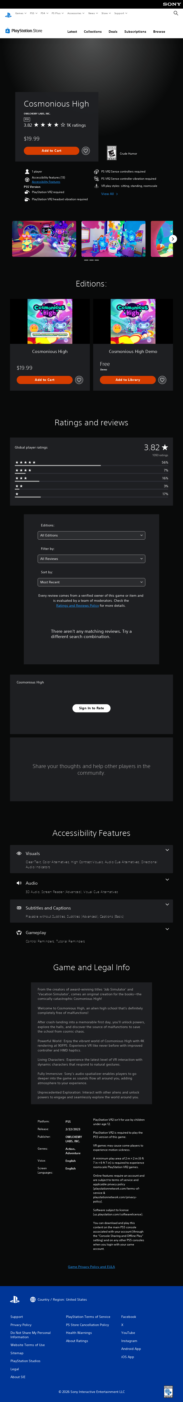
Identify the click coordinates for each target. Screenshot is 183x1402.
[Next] (173, 234)
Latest (72, 27)
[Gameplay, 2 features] (91, 931)
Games (19, 13)
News (91, 13)
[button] (46, 177)
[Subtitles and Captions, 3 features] (91, 906)
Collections (93, 27)
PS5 (32, 13)
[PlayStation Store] (25, 26)
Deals (113, 27)
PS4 (43, 13)
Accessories (74, 13)
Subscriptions (135, 27)
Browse (159, 27)
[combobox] (91, 531)
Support (119, 13)
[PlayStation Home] (8, 13)
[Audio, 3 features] (91, 881)
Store (104, 13)
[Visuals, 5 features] (91, 854)
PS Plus (56, 13)
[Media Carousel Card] (44, 234)
